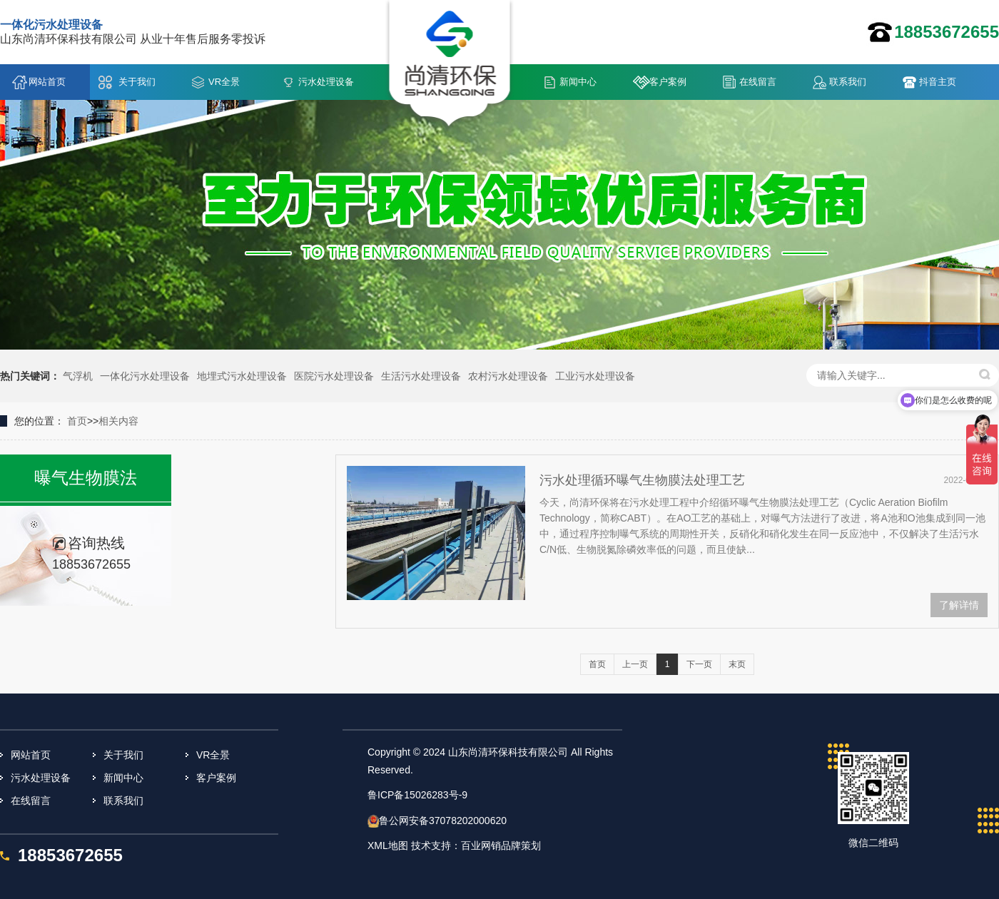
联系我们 (847, 81)
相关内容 (118, 421)
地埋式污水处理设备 (242, 376)
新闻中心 (578, 81)
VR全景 (224, 81)
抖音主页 (937, 81)
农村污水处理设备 (508, 376)
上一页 (635, 664)
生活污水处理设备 (421, 376)
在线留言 (757, 81)
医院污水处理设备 (334, 376)
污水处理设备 (326, 81)
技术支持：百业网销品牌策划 (476, 845)
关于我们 (137, 81)
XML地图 (387, 845)
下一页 (699, 664)
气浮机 (78, 376)
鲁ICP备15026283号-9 (417, 795)
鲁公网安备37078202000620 (443, 820)
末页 (737, 664)
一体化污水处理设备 (145, 376)
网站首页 (47, 81)
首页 (77, 421)
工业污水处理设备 (595, 376)
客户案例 (667, 81)
